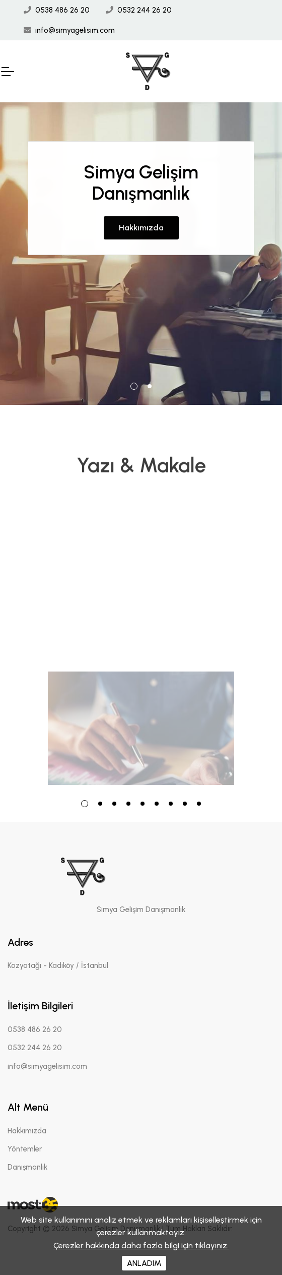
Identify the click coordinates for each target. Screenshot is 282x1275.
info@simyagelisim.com (75, 30)
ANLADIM (144, 1263)
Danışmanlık (27, 1167)
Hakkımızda (141, 210)
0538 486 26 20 (62, 10)
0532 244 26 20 (144, 10)
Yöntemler (25, 1148)
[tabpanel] (141, 253)
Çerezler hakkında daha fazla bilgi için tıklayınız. (141, 1245)
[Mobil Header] (7, 72)
